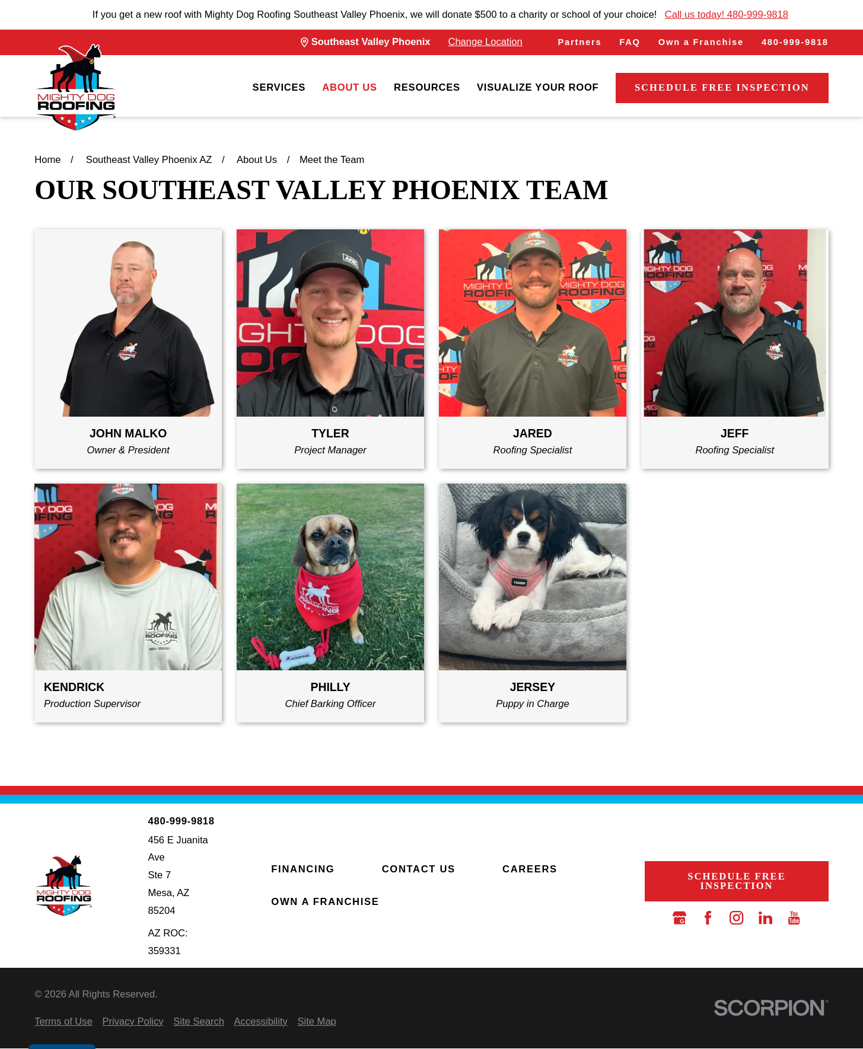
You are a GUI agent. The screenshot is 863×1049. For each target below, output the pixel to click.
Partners (580, 42)
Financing (303, 869)
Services (279, 87)
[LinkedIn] (765, 918)
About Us (349, 87)
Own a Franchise (701, 42)
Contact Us (419, 869)
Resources (427, 87)
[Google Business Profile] (679, 918)
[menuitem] (279, 88)
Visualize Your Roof (537, 87)
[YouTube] (794, 918)
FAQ (630, 42)
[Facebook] (708, 918)
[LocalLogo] (75, 88)
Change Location (485, 41)
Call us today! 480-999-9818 (726, 14)
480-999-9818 (795, 42)
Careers (530, 869)
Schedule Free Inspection (722, 87)
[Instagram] (736, 918)
